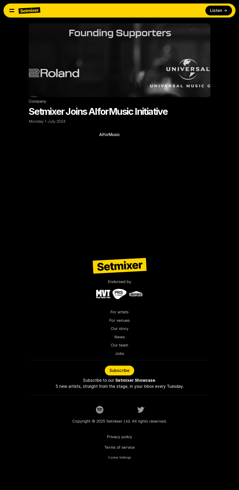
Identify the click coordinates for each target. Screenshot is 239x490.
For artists (119, 312)
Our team (119, 345)
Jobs (119, 353)
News (119, 337)
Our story (119, 328)
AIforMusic (110, 134)
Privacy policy (119, 436)
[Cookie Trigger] (119, 457)
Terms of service (119, 447)
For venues (119, 320)
